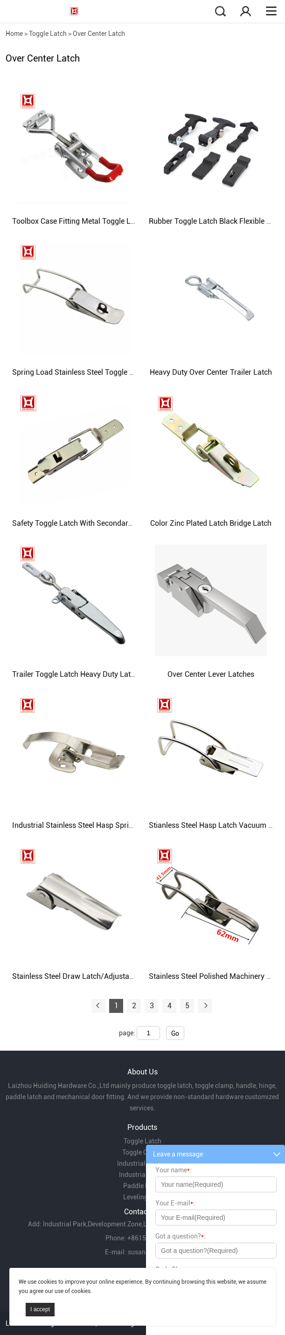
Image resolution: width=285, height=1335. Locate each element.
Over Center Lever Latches (210, 674)
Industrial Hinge (142, 1174)
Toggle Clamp (142, 1152)
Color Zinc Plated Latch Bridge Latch (210, 523)
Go (175, 1033)
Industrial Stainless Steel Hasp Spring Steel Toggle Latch (106, 825)
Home (14, 33)
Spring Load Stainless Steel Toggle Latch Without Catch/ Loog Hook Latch (135, 372)
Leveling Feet (142, 1197)
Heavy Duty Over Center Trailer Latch (211, 372)
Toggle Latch (48, 33)
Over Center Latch (99, 33)
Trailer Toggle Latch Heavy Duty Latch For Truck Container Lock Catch (128, 674)
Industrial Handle (142, 1163)
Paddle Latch (142, 1186)
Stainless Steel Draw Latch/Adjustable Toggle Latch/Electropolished (125, 976)
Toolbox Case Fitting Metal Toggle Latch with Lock (95, 221)
